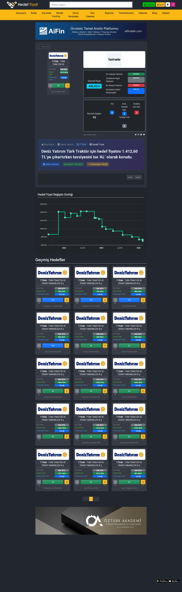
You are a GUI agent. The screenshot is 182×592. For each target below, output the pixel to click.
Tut (112, 103)
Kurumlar (46, 13)
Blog (154, 13)
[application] (91, 225)
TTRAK (81, 144)
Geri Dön (44, 46)
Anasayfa (21, 13)
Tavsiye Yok (124, 117)
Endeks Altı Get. (136, 105)
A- (130, 177)
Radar (34, 13)
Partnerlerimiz (126, 13)
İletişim (166, 13)
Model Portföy (57, 15)
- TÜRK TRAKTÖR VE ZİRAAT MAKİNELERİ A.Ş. (58, 63)
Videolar (143, 13)
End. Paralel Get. (124, 106)
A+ (138, 177)
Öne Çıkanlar (90, 15)
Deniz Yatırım (65, 144)
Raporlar (109, 13)
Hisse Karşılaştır (73, 15)
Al (58, 85)
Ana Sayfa (47, 144)
